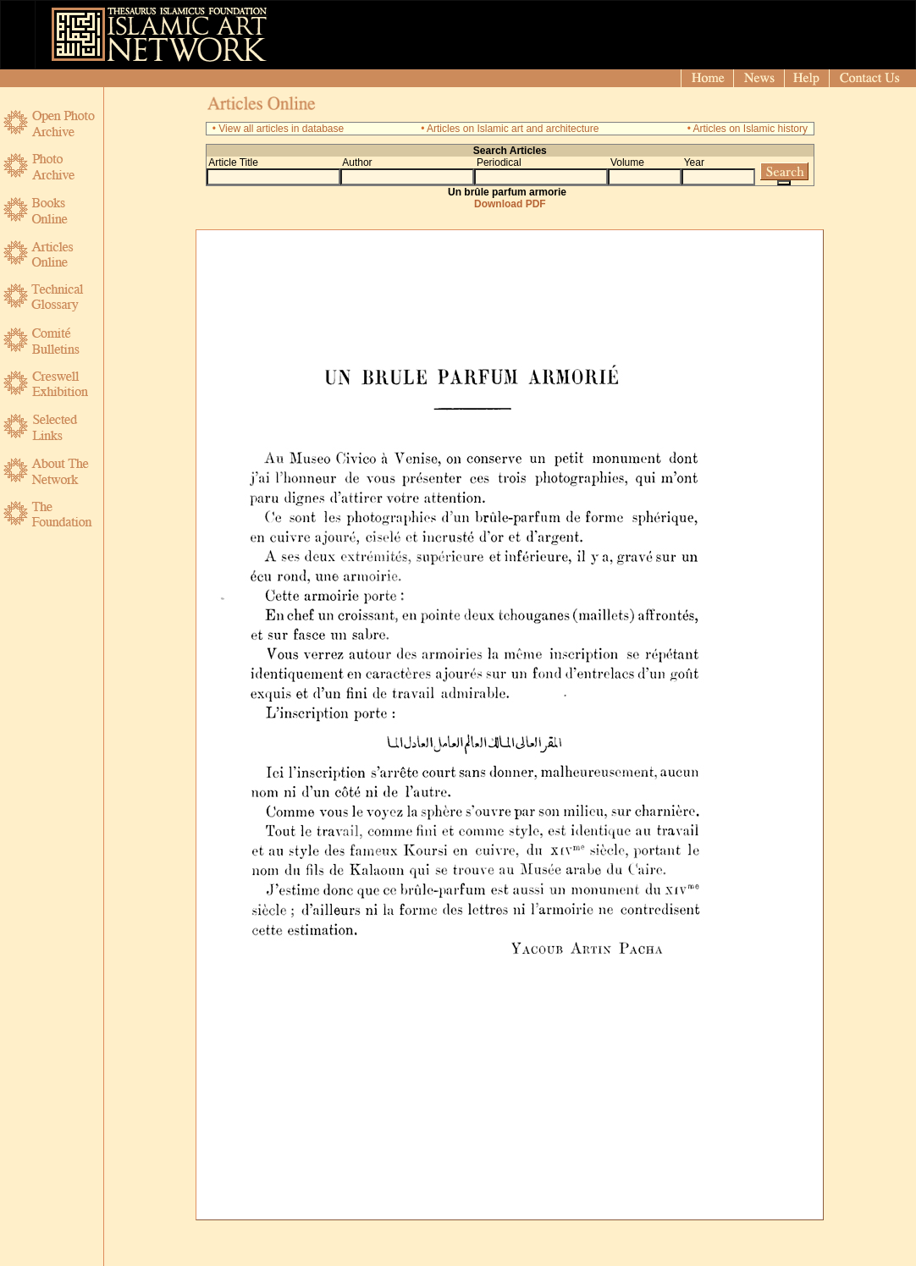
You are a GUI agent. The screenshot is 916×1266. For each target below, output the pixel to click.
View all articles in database (281, 129)
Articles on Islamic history (750, 129)
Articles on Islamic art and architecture (513, 129)
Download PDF (510, 204)
